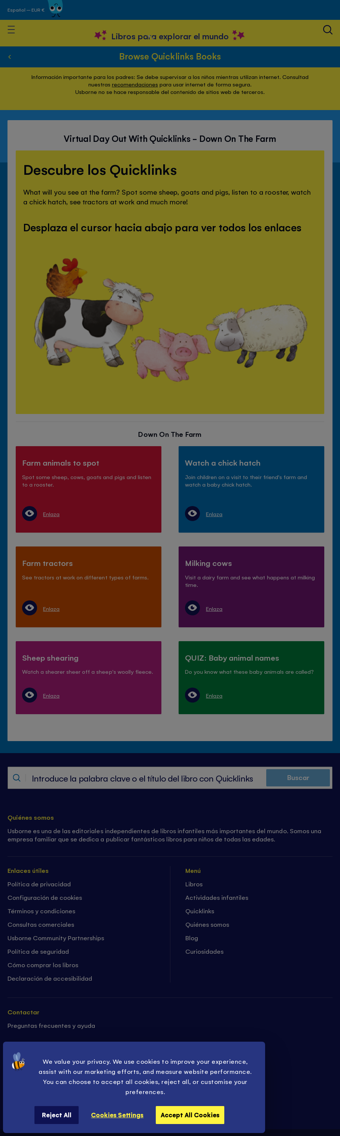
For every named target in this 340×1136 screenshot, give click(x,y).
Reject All (57, 1115)
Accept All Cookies (190, 1115)
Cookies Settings (117, 1115)
